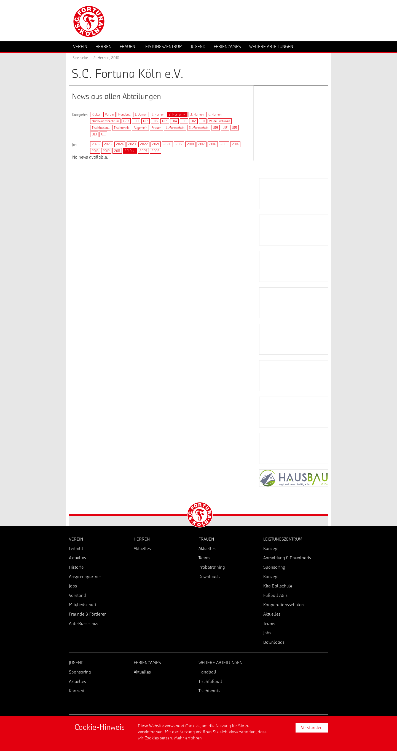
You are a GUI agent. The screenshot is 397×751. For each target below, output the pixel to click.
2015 (224, 144)
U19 (136, 121)
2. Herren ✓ (177, 114)
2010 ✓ (130, 151)
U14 (174, 121)
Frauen (156, 127)
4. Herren (214, 114)
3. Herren (196, 114)
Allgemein (140, 127)
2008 (155, 151)
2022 (144, 144)
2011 (117, 151)
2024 (120, 144)
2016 (212, 144)
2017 (201, 144)
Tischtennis (121, 127)
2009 (143, 151)
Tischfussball (100, 127)
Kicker (96, 114)
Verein (109, 114)
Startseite (80, 58)
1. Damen (141, 114)
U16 (155, 121)
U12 (193, 121)
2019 (179, 144)
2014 (235, 144)
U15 (164, 121)
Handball (124, 114)
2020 (167, 144)
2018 (190, 144)
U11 (202, 121)
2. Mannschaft (198, 127)
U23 (126, 121)
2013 (95, 151)
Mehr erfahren (188, 738)
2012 (106, 151)
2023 (132, 144)
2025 (108, 144)
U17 (145, 121)
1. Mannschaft (175, 127)
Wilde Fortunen (219, 121)
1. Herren (158, 114)
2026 (96, 144)
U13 (183, 121)
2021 (155, 144)
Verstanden (312, 727)
